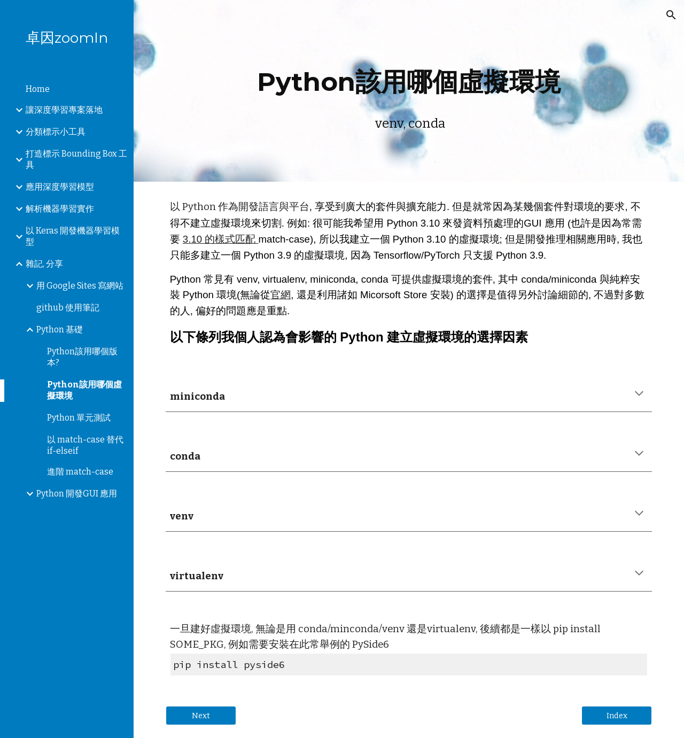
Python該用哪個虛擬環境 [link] (84, 390)
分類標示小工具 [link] (56, 132)
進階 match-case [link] (80, 472)
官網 (280, 294)
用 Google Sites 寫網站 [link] (79, 286)
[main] (409, 90)
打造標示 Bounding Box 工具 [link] (76, 159)
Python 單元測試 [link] (79, 418)
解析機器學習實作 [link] (60, 209)
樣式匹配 (236, 239)
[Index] (616, 715)
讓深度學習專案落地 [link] (64, 110)
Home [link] (38, 89)
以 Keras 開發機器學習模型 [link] (73, 236)
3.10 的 (199, 239)
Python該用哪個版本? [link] (82, 357)
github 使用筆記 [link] (67, 307)
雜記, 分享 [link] (44, 264)
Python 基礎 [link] (59, 329)
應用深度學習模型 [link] (60, 187)
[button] (671, 15)
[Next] (201, 715)
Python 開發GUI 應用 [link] (76, 493)
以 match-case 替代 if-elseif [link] (85, 445)
